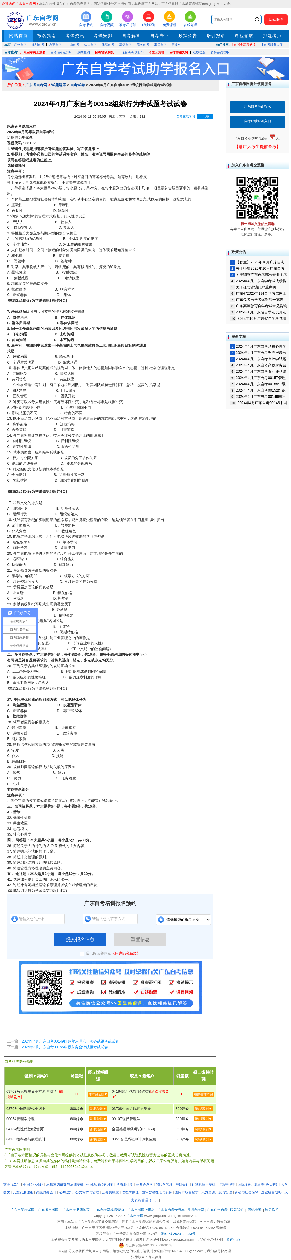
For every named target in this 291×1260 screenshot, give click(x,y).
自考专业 (159, 35)
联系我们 (237, 1210)
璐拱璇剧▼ (98, 1108)
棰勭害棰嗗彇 (203, 1094)
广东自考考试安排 (131, 52)
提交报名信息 (80, 939)
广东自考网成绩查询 (108, 1210)
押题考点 (272, 35)
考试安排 (103, 35)
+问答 (205, 116)
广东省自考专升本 (171, 1210)
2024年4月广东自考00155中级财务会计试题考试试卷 (65, 1047)
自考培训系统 (104, 52)
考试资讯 (75, 35)
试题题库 (58, 85)
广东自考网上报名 (32, 52)
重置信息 (140, 939)
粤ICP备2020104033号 (178, 1234)
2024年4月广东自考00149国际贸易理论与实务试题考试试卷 (70, 1041)
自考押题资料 (178, 52)
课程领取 (244, 35)
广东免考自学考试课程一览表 (256, 300)
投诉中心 (233, 1240)
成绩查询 (83, 52)
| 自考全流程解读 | (244, 44)
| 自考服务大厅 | (273, 44)
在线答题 (199, 52)
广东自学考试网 (22, 1210)
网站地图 (254, 1210)
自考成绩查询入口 (257, 121)
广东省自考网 (36, 85)
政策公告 (187, 35)
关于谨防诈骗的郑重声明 (253, 287)
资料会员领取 (220, 52)
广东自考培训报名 (257, 106)
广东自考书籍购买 (76, 1210)
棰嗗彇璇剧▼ (98, 1094)
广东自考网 (134, 1216)
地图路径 (272, 1210)
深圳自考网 (195, 1210)
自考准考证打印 (61, 52)
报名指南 (46, 35)
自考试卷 (77, 85)
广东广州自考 (217, 1210)
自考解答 (131, 35)
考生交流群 (156, 52)
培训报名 (216, 35)
